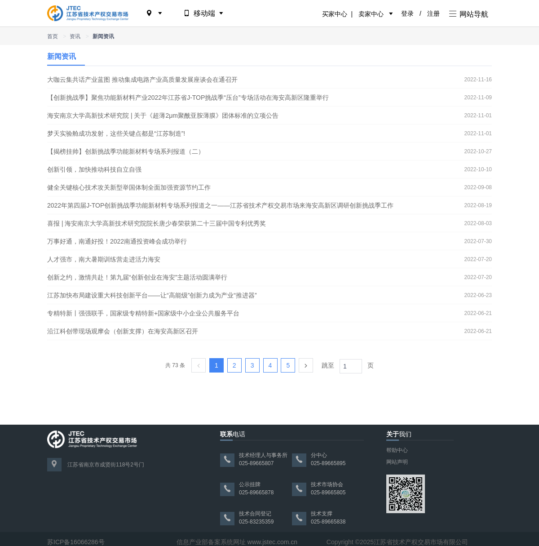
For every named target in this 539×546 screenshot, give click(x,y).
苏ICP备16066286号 (76, 542)
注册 (433, 13)
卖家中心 (371, 14)
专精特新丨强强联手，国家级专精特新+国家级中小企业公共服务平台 (143, 313)
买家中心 (334, 14)
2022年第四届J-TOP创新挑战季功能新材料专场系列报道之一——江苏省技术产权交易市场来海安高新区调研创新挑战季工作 (220, 205)
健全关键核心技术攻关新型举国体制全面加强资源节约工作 (129, 187)
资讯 (75, 36)
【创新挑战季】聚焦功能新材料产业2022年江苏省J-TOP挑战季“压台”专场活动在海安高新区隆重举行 (188, 97)
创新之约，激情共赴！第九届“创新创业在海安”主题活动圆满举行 (137, 277)
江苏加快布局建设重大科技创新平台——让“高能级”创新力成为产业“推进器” (152, 295)
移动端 (204, 13)
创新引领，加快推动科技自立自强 (94, 169)
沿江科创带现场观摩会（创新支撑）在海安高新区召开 (122, 331)
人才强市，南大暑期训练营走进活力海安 (103, 259)
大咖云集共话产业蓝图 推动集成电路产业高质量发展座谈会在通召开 (142, 79)
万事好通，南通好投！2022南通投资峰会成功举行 (117, 241)
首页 (52, 36)
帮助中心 (397, 450)
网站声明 (397, 462)
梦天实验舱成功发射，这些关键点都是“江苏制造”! (116, 133)
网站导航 (468, 14)
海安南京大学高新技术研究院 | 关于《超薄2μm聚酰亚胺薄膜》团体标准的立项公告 (162, 115)
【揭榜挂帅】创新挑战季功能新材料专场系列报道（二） (125, 151)
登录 (407, 13)
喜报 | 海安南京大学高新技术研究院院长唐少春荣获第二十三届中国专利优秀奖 (156, 223)
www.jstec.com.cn (272, 542)
